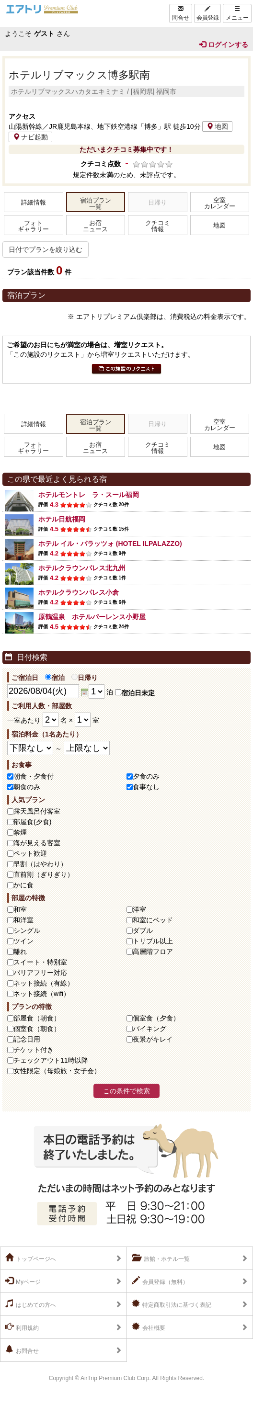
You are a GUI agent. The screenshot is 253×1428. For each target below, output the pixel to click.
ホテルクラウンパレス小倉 (78, 592)
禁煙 (20, 832)
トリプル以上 (153, 941)
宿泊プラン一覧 (95, 203)
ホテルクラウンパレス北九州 (82, 568)
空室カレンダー (219, 203)
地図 (217, 126)
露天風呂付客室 (36, 811)
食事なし (146, 787)
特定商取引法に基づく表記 (171, 1304)
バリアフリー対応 (40, 972)
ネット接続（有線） (43, 983)
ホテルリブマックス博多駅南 (79, 75)
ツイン (23, 941)
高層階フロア (153, 951)
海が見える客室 (36, 843)
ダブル (143, 930)
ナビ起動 (30, 137)
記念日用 (26, 1039)
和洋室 (23, 920)
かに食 (23, 885)
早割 (40, 864)
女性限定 (57, 1071)
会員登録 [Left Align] (207, 13)
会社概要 (148, 1327)
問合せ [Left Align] (180, 13)
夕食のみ (146, 776)
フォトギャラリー (33, 226)
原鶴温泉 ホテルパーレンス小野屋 (92, 617)
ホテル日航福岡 (61, 519)
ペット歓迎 (30, 853)
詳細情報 (33, 202)
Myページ (23, 1281)
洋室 (139, 909)
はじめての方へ (30, 1304)
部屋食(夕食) (32, 822)
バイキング (149, 1028)
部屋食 (36, 1018)
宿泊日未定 (135, 693)
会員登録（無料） (160, 1281)
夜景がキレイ (153, 1039)
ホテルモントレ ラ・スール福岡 (88, 495)
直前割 (43, 874)
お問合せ (22, 1350)
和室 (20, 909)
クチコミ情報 (157, 226)
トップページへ (30, 1258)
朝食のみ (26, 787)
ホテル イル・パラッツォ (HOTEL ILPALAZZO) (110, 543)
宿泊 (55, 677)
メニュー (237, 13)
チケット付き (33, 1050)
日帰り (84, 677)
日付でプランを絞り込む (45, 249)
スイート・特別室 (40, 962)
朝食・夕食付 (33, 776)
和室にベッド (153, 920)
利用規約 (22, 1327)
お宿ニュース (95, 226)
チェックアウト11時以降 (50, 1060)
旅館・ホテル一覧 (161, 1258)
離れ (20, 951)
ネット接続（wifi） (41, 993)
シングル (26, 930)
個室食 (156, 1018)
